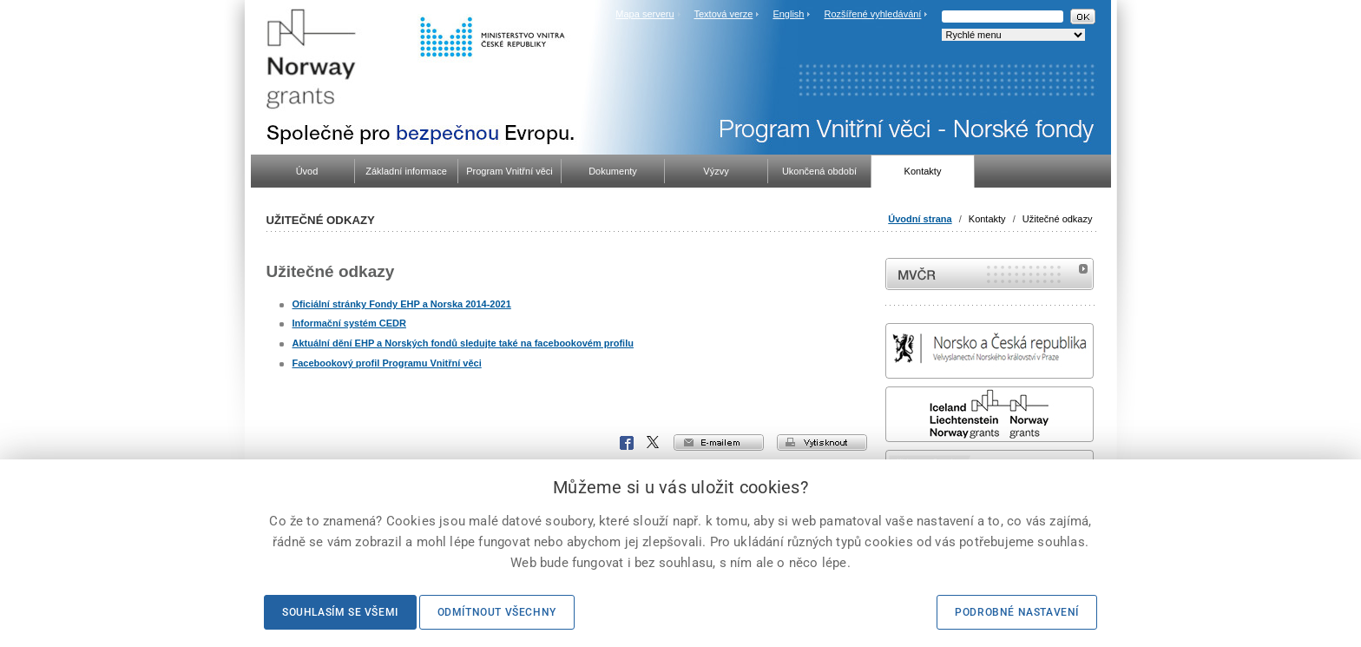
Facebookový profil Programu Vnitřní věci (387, 363)
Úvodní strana (919, 219)
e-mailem (719, 442)
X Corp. (654, 443)
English (788, 14)
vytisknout (822, 442)
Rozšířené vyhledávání (873, 14)
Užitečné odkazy (1057, 219)
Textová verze (723, 14)
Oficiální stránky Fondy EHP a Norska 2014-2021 (402, 304)
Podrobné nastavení (1017, 612)
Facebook (627, 443)
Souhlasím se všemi (340, 612)
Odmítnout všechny (496, 612)
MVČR (989, 274)
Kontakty (987, 219)
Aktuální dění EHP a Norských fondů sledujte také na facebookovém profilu (463, 343)
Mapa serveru (644, 14)
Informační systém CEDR (349, 323)
